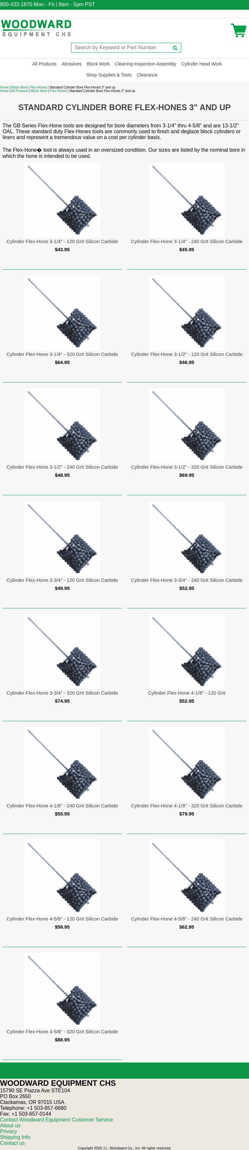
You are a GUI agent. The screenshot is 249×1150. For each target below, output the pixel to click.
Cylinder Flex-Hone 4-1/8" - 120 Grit (187, 693)
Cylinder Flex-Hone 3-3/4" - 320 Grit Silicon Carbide (62, 693)
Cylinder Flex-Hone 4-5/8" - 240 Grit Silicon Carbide (187, 918)
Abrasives (71, 63)
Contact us (12, 1143)
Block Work (98, 63)
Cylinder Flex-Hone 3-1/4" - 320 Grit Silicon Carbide (62, 354)
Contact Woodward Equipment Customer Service (56, 1119)
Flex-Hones (38, 87)
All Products (44, 63)
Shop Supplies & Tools (109, 74)
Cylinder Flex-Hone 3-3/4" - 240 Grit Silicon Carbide (187, 580)
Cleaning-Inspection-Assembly (145, 63)
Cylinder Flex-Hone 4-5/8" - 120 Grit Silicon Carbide (62, 918)
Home (4, 87)
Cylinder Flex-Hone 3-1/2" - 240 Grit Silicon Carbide (62, 467)
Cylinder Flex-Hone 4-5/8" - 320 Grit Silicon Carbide (62, 1031)
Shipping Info (15, 1137)
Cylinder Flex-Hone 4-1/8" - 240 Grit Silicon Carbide (62, 805)
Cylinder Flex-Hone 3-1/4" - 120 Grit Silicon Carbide (62, 241)
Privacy (8, 1131)
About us (10, 1125)
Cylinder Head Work (201, 63)
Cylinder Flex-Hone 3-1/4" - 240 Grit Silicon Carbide (187, 241)
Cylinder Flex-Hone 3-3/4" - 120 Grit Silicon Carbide (62, 580)
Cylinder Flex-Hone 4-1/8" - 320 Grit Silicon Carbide (187, 805)
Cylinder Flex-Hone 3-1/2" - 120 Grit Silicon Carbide (187, 354)
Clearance (147, 74)
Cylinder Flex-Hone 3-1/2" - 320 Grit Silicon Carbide (187, 467)
